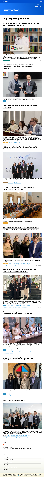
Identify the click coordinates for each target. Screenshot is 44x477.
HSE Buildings (6, 465)
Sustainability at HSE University (8, 459)
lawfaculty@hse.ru (38, 6)
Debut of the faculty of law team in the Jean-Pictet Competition (20, 106)
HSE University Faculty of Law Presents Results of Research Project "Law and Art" (19, 188)
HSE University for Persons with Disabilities (10, 467)
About (5, 454)
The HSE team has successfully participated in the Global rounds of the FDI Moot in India (19, 270)
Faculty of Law (10, 10)
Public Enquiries (6, 469)
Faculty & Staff (6, 464)
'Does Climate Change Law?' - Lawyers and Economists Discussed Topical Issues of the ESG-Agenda (21, 313)
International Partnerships (8, 462)
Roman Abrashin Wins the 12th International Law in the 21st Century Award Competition (21, 24)
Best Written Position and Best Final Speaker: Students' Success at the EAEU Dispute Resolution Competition (21, 228)
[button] (20, 453)
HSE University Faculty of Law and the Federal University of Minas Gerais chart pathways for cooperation (18, 66)
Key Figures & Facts (7, 457)
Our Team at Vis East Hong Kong (14, 400)
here (39, 474)
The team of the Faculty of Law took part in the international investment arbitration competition (18, 359)
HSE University (7, 1)
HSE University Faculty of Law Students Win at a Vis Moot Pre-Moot (20, 148)
